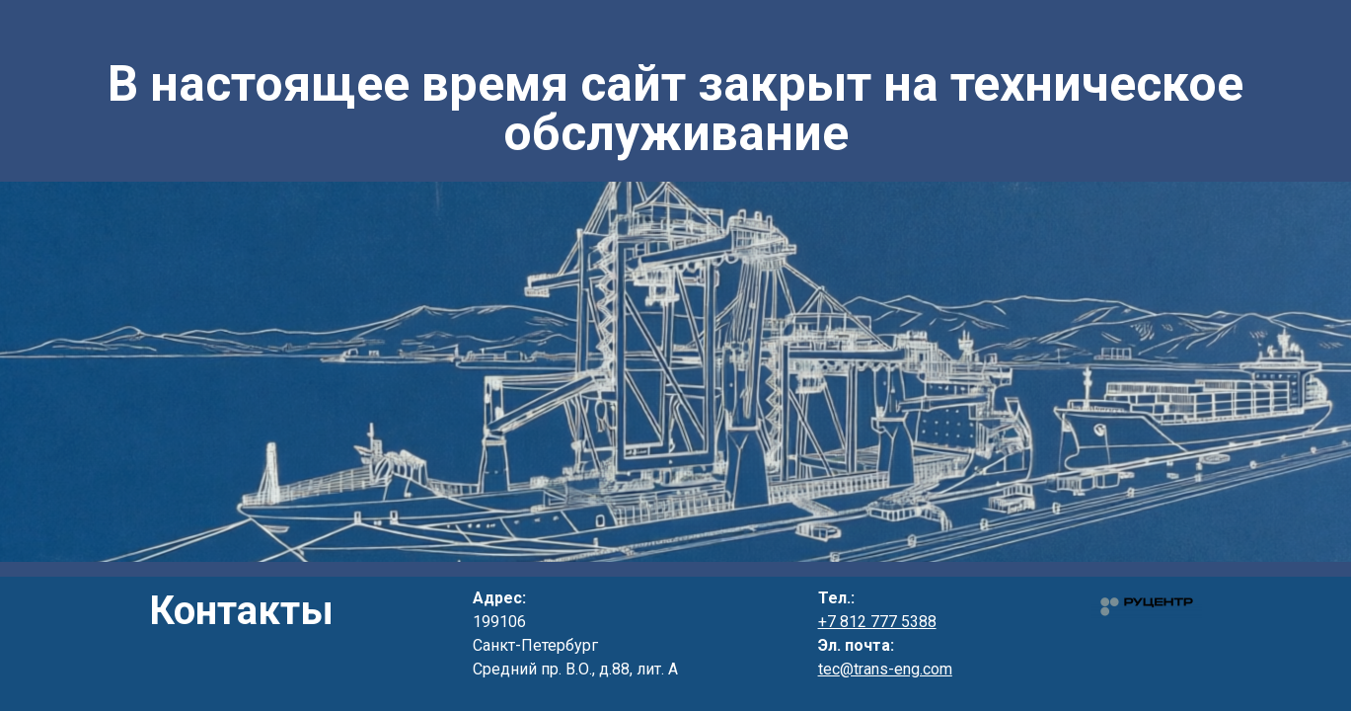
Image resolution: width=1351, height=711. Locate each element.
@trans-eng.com (896, 669)
